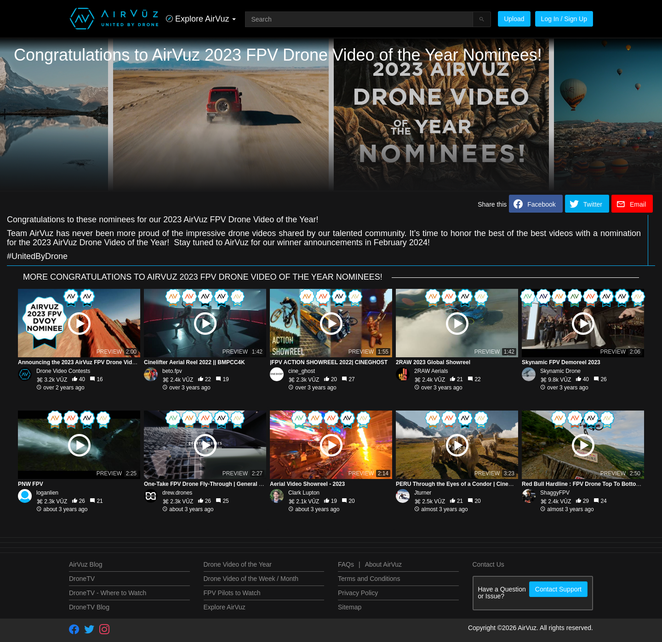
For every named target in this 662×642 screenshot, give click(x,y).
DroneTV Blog (89, 607)
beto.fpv (172, 371)
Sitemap (349, 607)
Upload (514, 19)
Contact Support (558, 589)
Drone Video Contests (63, 371)
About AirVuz (383, 564)
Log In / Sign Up (564, 19)
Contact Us (488, 564)
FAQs (346, 564)
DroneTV (82, 578)
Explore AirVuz (224, 607)
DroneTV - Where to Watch (107, 593)
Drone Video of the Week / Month (251, 578)
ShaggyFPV (555, 493)
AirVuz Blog (86, 564)
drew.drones (177, 493)
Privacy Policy (358, 593)
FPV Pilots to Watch (232, 593)
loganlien (47, 493)
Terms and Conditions (369, 578)
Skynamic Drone (560, 371)
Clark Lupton (304, 493)
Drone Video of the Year (238, 564)
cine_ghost (301, 371)
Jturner (422, 493)
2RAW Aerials (431, 371)
